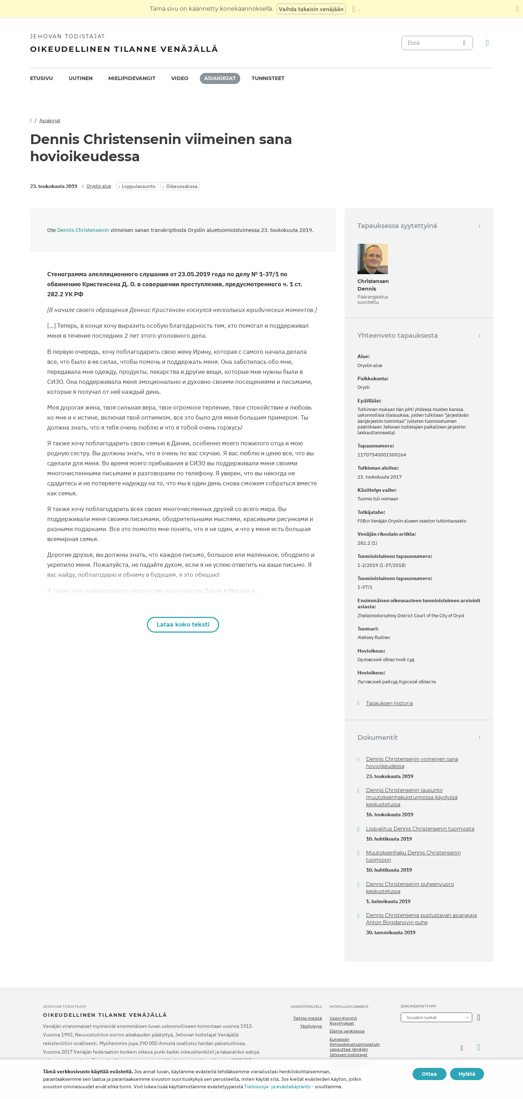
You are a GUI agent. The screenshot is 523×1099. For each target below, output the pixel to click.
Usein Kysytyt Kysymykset (343, 1021)
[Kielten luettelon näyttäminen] (355, 9)
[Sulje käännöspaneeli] (517, 9)
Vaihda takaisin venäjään (311, 9)
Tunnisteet (268, 78)
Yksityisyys (311, 1026)
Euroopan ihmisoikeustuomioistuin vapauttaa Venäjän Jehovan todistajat (355, 1047)
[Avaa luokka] (478, 1017)
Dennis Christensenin (83, 230)
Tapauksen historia (389, 704)
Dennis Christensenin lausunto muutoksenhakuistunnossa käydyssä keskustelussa (412, 797)
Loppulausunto (139, 186)
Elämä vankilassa (347, 1031)
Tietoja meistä (307, 1018)
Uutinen (81, 78)
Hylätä (467, 1074)
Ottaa (429, 1074)
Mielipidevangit (132, 78)
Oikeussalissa (181, 186)
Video (179, 78)
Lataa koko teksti (183, 624)
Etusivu (41, 78)
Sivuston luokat (421, 1017)
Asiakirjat (220, 78)
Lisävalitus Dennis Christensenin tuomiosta (420, 829)
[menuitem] (41, 78)
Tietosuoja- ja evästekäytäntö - (279, 1086)
